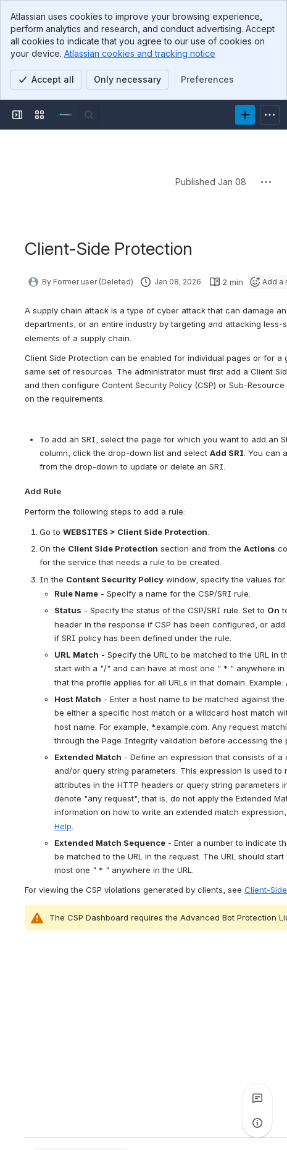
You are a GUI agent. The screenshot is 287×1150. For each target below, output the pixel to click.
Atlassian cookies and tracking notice (139, 53)
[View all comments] (257, 1098)
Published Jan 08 (210, 181)
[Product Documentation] (64, 115)
